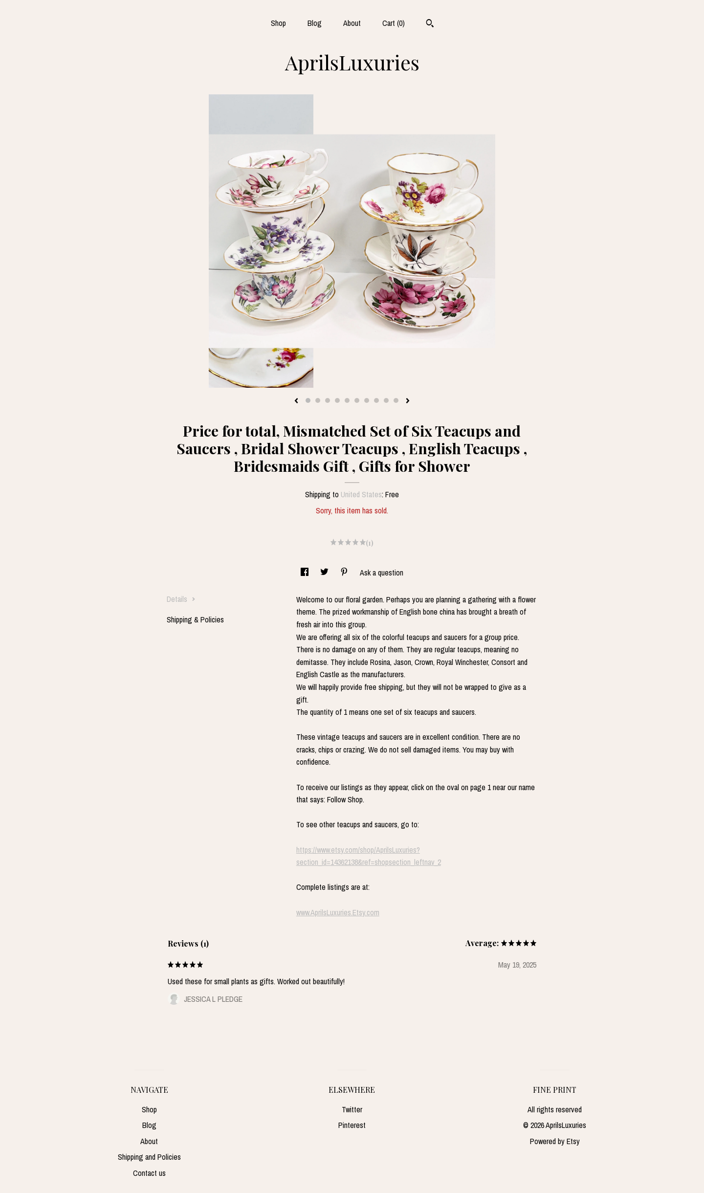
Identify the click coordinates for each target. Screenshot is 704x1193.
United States (361, 494)
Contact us (149, 1173)
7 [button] (366, 400)
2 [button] (317, 400)
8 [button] (376, 400)
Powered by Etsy (555, 1141)
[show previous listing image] (296, 401)
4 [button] (337, 400)
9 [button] (386, 400)
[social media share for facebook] (305, 572)
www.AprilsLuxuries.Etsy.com (337, 912)
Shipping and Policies (149, 1156)
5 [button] (347, 400)
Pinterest (352, 1125)
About (352, 23)
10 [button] (396, 400)
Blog (315, 23)
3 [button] (327, 400)
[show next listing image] (407, 401)
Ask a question (381, 572)
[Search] (430, 24)
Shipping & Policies (195, 619)
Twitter (352, 1109)
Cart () (393, 23)
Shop (278, 23)
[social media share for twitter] (325, 572)
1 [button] (308, 400)
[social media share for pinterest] (345, 572)
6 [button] (356, 400)
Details (181, 599)
